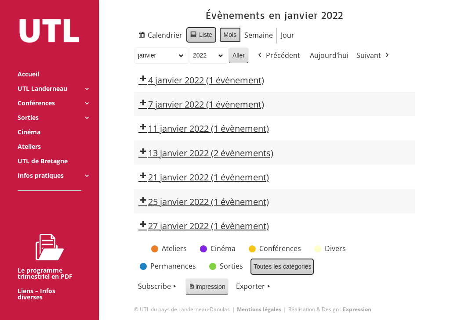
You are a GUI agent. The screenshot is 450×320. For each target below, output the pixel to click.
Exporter (254, 286)
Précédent (278, 56)
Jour (287, 35)
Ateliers (29, 134)
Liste (201, 36)
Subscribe (158, 286)
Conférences (36, 91)
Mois (229, 34)
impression (206, 288)
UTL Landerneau (42, 76)
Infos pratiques (41, 163)
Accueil (28, 62)
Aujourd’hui (329, 55)
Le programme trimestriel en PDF (45, 244)
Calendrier (160, 36)
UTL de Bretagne (43, 149)
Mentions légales (259, 309)
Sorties (28, 105)
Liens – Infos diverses (36, 282)
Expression (357, 309)
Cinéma (29, 120)
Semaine (258, 35)
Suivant (373, 56)
